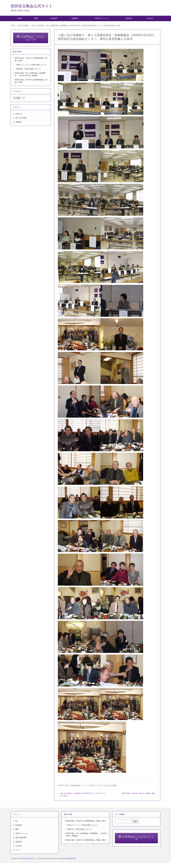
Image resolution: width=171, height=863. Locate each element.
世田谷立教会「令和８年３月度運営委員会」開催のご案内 (86, 840)
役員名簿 (129, 18)
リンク (18, 850)
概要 (36, 18)
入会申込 (149, 18)
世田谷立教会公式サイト (32, 6)
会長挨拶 (53, 18)
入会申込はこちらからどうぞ (31, 38)
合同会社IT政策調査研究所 (67, 858)
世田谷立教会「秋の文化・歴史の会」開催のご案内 (138, 793)
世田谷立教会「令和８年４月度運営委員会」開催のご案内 (86, 821)
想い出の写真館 (112, 785)
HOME (19, 18)
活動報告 (74, 18)
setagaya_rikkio (75, 785)
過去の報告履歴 (21, 837)
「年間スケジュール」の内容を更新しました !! (31, 65)
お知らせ (19, 114)
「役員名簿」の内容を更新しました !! (28, 69)
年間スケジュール (101, 18)
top (17, 821)
